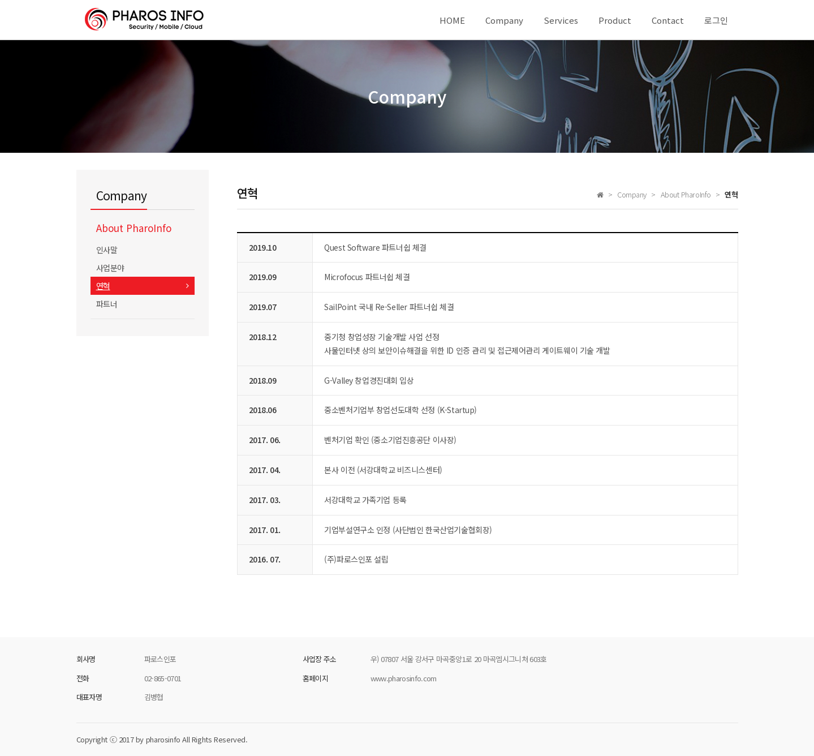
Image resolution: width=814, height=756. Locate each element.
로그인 (716, 20)
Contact (668, 20)
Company (504, 20)
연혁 (103, 285)
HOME (452, 20)
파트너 (107, 304)
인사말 (107, 249)
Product (614, 20)
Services (561, 20)
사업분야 (110, 267)
